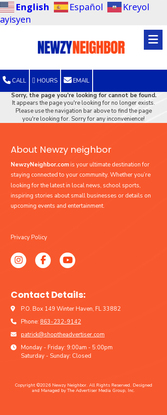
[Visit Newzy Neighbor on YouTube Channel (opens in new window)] (67, 260)
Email (77, 80)
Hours (45, 80)
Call (14, 80)
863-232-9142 (60, 322)
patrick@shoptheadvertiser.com (63, 335)
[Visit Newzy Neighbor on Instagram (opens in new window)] (18, 260)
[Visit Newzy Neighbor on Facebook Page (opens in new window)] (43, 260)
